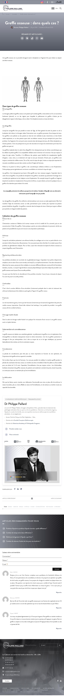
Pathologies (25, 688)
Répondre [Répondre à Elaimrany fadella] (59, 608)
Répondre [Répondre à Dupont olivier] (59, 628)
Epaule (21, 506)
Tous (5, 506)
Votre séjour (6, 690)
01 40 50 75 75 (9, 662)
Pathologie (49, 506)
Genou (10, 506)
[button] (59, 2)
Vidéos (25, 690)
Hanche (15, 506)
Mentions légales (42, 690)
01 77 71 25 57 (9, 660)
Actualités (16, 690)
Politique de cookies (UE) (10, 692)
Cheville (26, 506)
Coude (32, 506)
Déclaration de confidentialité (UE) (31, 692)
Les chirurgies (36, 688)
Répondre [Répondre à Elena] (59, 592)
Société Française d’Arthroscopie (23, 420)
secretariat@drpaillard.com (12, 671)
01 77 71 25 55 (9, 658)
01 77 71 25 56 (9, 668)
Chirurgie (57, 506)
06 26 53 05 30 (9, 664)
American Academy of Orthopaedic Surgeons (26, 423)
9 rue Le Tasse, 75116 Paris (12, 675)
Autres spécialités (48, 688)
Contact (32, 690)
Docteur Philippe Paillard (20, 27)
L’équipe (4, 688)
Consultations (40, 506)
